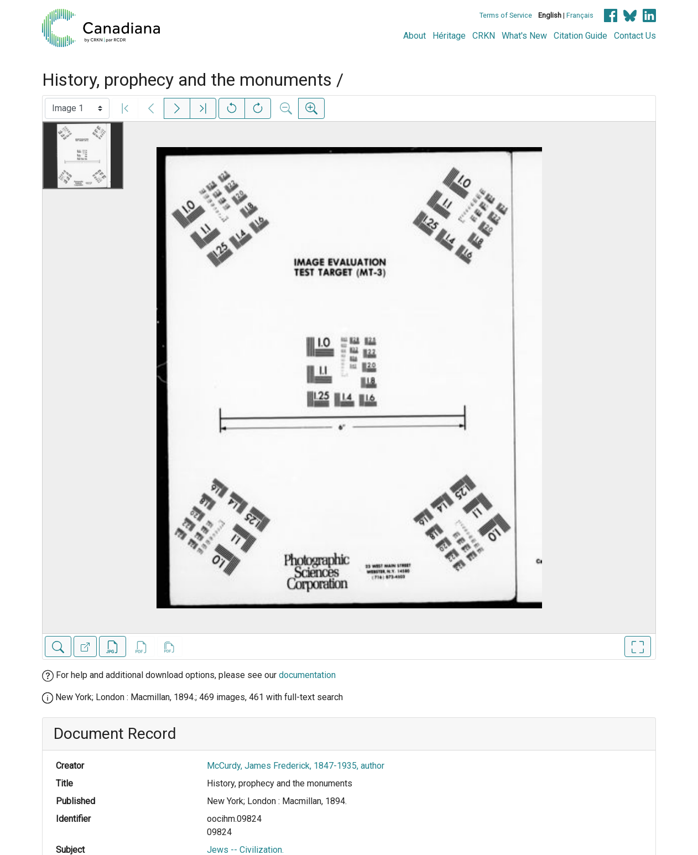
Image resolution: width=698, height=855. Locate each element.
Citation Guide (580, 35)
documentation (307, 675)
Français (579, 15)
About (414, 35)
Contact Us (635, 35)
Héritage (449, 35)
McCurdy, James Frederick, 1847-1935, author (295, 765)
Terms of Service (506, 15)
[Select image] (77, 108)
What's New (524, 35)
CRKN (483, 35)
